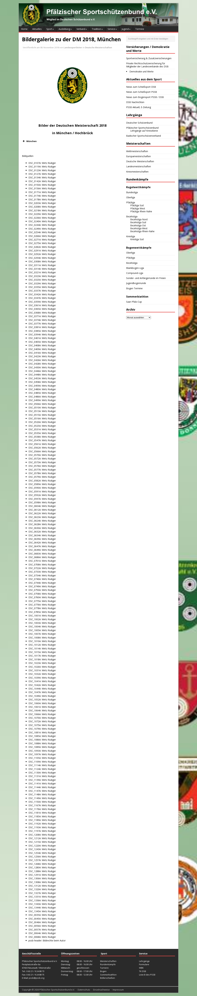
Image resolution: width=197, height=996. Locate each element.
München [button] (29, 141)
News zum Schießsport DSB (141, 86)
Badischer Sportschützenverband (143, 135)
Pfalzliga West (137, 208)
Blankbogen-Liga (135, 268)
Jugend (125, 28)
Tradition (96, 28)
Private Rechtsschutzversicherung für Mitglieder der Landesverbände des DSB (147, 65)
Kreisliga (130, 236)
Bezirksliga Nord (139, 219)
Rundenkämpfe (108, 964)
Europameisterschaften (138, 156)
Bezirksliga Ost (138, 225)
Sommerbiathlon (108, 974)
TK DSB (142, 971)
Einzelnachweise (101, 989)
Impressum (118, 989)
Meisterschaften (108, 961)
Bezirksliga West (139, 228)
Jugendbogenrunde (136, 283)
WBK (141, 967)
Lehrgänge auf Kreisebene (144, 130)
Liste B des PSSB (147, 974)
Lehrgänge (144, 961)
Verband (81, 28)
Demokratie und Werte (141, 71)
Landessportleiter (73, 47)
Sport (49, 28)
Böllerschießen (107, 977)
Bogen (103, 971)
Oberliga (130, 197)
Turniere (104, 967)
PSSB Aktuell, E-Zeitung (138, 107)
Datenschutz (84, 989)
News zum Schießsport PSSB (141, 91)
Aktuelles (37, 28)
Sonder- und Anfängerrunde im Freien (146, 278)
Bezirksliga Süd (138, 222)
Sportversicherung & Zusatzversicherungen (148, 58)
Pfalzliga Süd (137, 205)
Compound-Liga (134, 273)
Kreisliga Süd (137, 239)
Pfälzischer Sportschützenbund (142, 127)
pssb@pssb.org (36, 977)
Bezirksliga (131, 216)
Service (111, 28)
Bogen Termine (134, 288)
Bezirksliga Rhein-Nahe (142, 231)
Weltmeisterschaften (137, 151)
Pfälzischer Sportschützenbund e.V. (57, 989)
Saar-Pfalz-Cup (134, 301)
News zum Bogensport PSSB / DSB (145, 97)
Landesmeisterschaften (138, 166)
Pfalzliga (130, 202)
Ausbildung (64, 28)
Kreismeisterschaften (137, 171)
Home (24, 28)
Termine (139, 28)
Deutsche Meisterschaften (98, 47)
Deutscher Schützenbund (139, 122)
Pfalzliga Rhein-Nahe (141, 211)
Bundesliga (132, 192)
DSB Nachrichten (135, 102)
